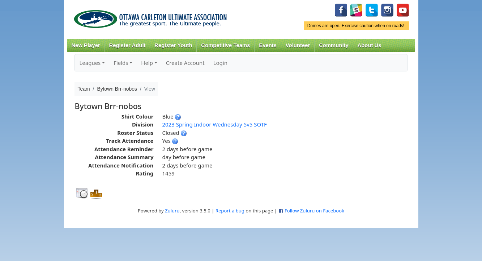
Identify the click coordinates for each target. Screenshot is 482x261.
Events (268, 45)
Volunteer (298, 45)
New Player (85, 45)
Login (220, 62)
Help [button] (147, 62)
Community (334, 45)
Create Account (185, 62)
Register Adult (127, 45)
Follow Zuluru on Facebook (314, 210)
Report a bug (230, 210)
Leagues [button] (90, 62)
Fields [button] (121, 62)
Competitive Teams (225, 45)
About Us (369, 45)
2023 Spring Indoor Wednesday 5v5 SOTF (214, 124)
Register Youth (173, 45)
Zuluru (172, 210)
